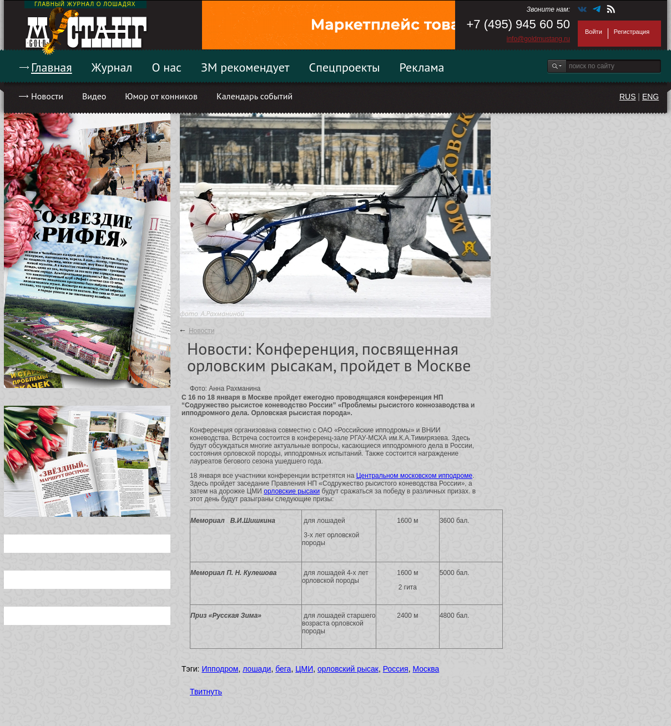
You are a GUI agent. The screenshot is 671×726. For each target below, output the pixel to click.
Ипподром (219, 668)
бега (283, 668)
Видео (94, 96)
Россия (395, 668)
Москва (425, 668)
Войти (593, 31)
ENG (650, 96)
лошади (257, 668)
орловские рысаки (292, 491)
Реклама (422, 67)
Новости (47, 96)
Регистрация (631, 31)
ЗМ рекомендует (245, 67)
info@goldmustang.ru (538, 39)
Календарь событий (254, 96)
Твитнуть (206, 691)
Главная (51, 67)
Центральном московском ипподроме (414, 476)
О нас (166, 67)
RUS (627, 96)
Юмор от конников (161, 96)
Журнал (112, 67)
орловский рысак (348, 668)
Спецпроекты (344, 67)
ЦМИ (304, 668)
